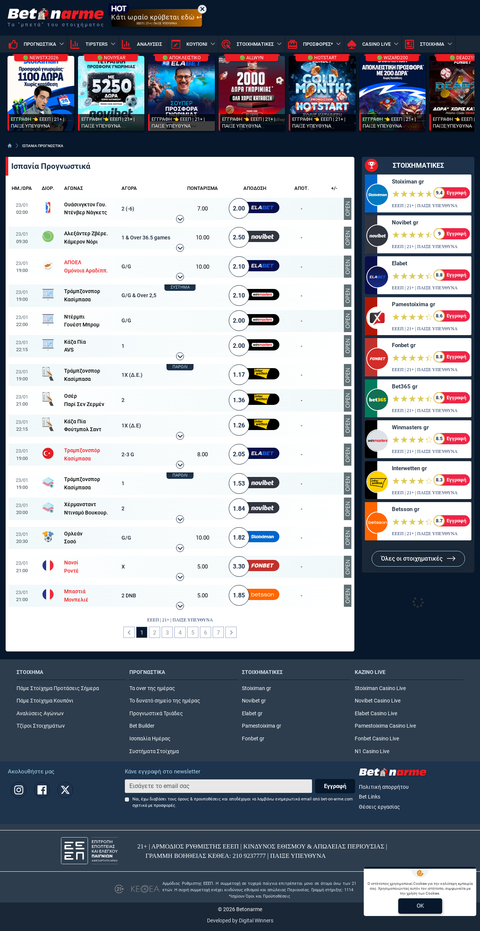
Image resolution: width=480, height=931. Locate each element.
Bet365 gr (404, 386)
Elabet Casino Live (376, 713)
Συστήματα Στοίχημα (154, 751)
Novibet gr (405, 222)
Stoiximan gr (408, 181)
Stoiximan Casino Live (380, 688)
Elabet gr (252, 713)
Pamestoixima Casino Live (385, 726)
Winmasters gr (410, 427)
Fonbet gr (404, 345)
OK (420, 905)
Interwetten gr (409, 468)
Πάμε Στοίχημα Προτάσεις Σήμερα (57, 688)
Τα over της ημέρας (152, 688)
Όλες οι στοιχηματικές (418, 558)
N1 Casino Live (372, 751)
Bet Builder (141, 726)
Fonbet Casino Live (377, 738)
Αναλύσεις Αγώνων (40, 713)
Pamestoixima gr (413, 304)
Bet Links (369, 797)
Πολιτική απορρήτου (384, 787)
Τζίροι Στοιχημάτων (40, 726)
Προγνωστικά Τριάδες (156, 713)
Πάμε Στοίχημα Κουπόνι (45, 701)
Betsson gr (405, 509)
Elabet (399, 263)
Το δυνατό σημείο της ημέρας (164, 701)
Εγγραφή (335, 786)
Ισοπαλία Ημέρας (150, 738)
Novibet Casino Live (377, 701)
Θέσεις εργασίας (379, 807)
